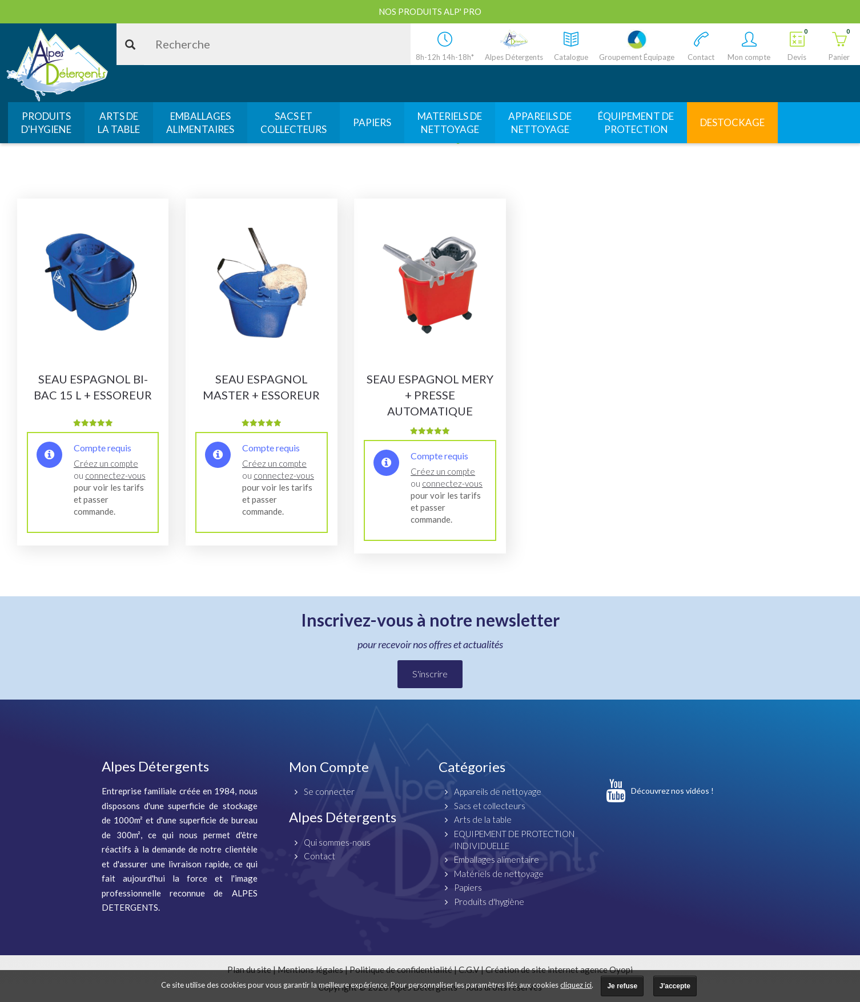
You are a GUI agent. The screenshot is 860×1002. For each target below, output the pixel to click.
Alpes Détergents (342, 817)
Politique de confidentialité (400, 969)
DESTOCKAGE (732, 122)
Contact (319, 856)
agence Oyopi (606, 969)
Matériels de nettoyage (499, 873)
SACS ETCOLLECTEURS (293, 122)
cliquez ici (576, 984)
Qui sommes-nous (337, 842)
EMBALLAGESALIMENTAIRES (200, 122)
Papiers (468, 887)
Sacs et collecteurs (489, 806)
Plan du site (249, 969)
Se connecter (329, 791)
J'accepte (675, 986)
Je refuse (622, 986)
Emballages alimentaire (496, 859)
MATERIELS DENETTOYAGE (449, 122)
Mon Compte (329, 766)
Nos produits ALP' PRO (430, 11)
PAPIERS (372, 122)
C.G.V (469, 969)
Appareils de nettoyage (497, 791)
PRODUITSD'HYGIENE (46, 122)
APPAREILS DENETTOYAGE (540, 122)
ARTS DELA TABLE (119, 122)
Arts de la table (483, 819)
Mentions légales (310, 969)
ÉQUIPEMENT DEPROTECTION (636, 122)
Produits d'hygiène (489, 901)
